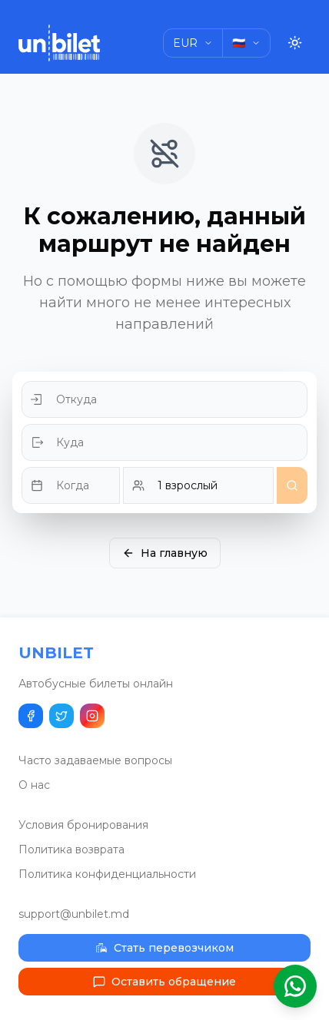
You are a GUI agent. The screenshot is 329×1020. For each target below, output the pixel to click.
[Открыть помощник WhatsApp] (295, 986)
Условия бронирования (83, 825)
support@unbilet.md (73, 914)
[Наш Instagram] (92, 716)
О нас (34, 785)
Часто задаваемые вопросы (95, 760)
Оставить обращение (164, 982)
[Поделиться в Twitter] (61, 716)
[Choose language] (246, 43)
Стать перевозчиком (164, 948)
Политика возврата (71, 849)
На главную (165, 553)
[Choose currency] (193, 43)
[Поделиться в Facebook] (30, 716)
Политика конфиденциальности (107, 874)
